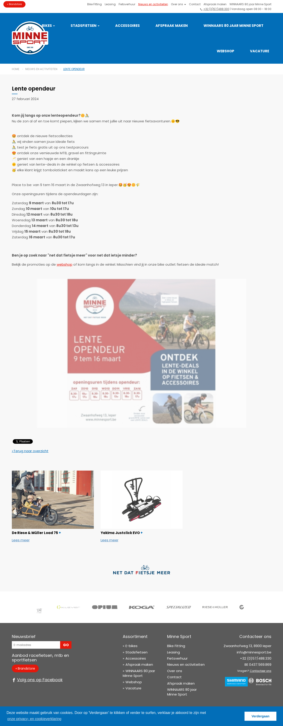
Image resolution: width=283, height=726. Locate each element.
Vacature (259, 51)
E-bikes (131, 645)
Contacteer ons (260, 671)
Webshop (225, 51)
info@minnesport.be (254, 652)
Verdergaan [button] (260, 716)
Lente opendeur (74, 69)
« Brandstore (14, 4)
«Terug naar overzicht (30, 451)
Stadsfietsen (85, 25)
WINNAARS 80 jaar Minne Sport (250, 4)
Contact (195, 4)
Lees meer (21, 540)
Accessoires (127, 25)
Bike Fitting (94, 4)
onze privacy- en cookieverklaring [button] (34, 719)
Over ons (178, 4)
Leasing (110, 4)
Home (15, 69)
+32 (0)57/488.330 (216, 9)
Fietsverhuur (127, 4)
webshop (64, 264)
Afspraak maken (215, 4)
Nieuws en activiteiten (153, 4)
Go (66, 645)
